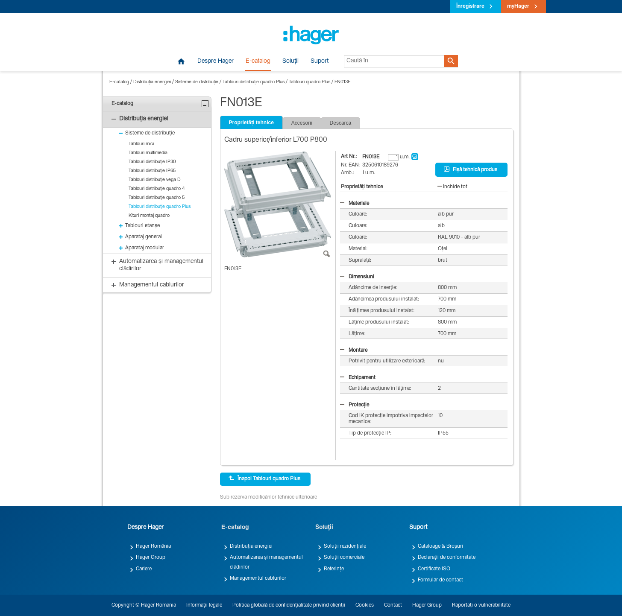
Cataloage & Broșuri (440, 546)
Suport (320, 61)
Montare (353, 350)
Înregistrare (470, 6)
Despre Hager (215, 61)
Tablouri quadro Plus (309, 82)
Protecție (354, 405)
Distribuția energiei (152, 82)
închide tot (452, 187)
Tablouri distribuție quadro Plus (254, 82)
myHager (518, 6)
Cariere (144, 569)
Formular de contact (440, 580)
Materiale (354, 203)
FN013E (342, 82)
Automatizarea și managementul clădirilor (266, 562)
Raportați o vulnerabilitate (481, 605)
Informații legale (204, 605)
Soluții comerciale (344, 557)
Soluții (290, 61)
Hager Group (150, 557)
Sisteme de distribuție (196, 82)
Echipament (358, 377)
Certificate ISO (434, 569)
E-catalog (258, 61)
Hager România (153, 546)
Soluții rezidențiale (345, 546)
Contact (393, 605)
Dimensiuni (357, 277)
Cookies (364, 605)
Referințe (334, 569)
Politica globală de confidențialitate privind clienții (288, 605)
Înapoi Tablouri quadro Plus (264, 479)
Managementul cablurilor (258, 578)
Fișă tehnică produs (470, 169)
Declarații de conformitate (446, 557)
